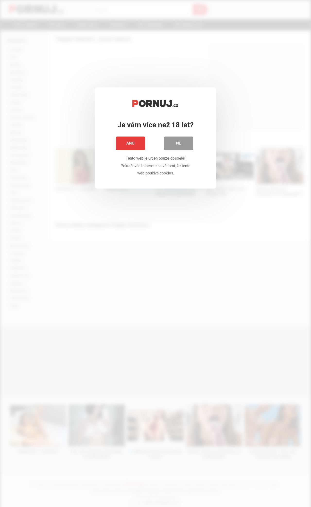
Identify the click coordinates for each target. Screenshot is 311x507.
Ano (130, 143)
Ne (178, 143)
